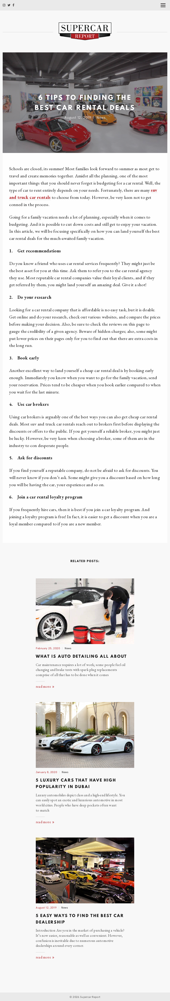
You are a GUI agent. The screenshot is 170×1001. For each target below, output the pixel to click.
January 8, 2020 (46, 772)
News (101, 117)
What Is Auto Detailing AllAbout (81, 656)
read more (45, 686)
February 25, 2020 (48, 648)
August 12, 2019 (46, 907)
